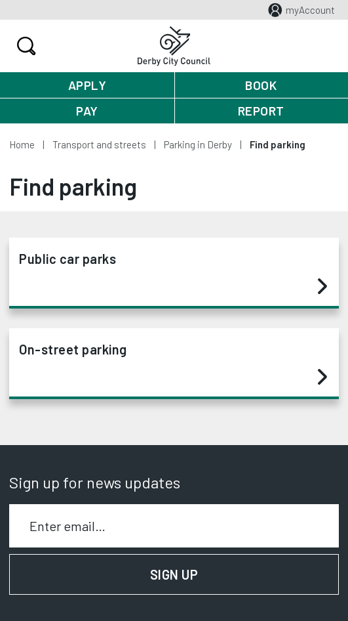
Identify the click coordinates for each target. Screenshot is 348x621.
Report (261, 110)
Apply (87, 85)
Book (261, 85)
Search (24, 46)
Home (22, 144)
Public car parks (173, 273)
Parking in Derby (198, 144)
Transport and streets (99, 144)
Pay (87, 110)
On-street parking (173, 363)
